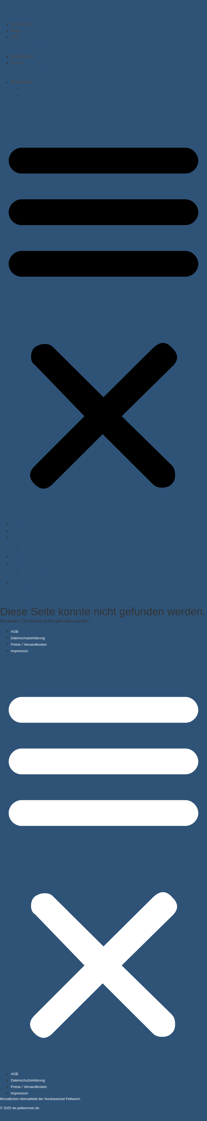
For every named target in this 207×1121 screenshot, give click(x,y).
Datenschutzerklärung (28, 638)
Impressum (19, 651)
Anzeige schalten (37, 101)
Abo (15, 37)
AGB (14, 632)
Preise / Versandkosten (29, 644)
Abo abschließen (37, 43)
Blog (15, 30)
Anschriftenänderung (41, 50)
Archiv (17, 62)
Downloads (22, 56)
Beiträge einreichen (39, 95)
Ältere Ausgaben (36, 69)
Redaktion (21, 82)
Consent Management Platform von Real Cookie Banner (57, 1117)
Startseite (20, 24)
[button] (103, 313)
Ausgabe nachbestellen (42, 75)
